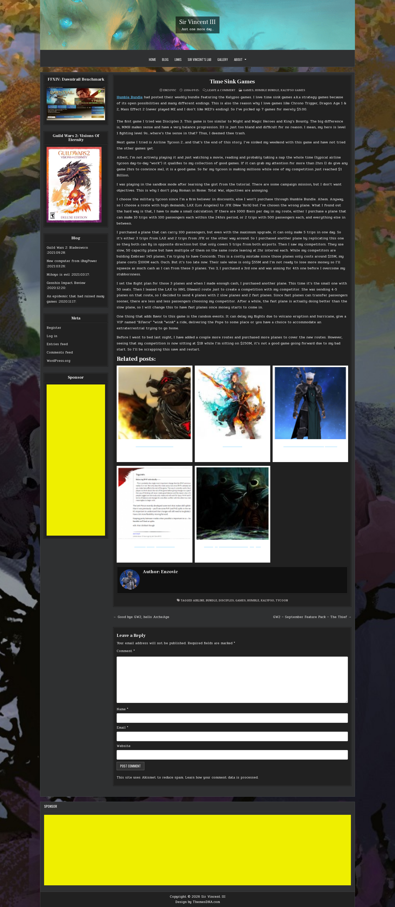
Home (152, 59)
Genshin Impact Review (66, 282)
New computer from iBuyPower (72, 261)
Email (122, 727)
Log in (52, 336)
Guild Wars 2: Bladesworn (67, 247)
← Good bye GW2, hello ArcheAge (141, 617)
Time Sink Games (232, 81)
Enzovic (169, 90)
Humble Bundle (267, 90)
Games (248, 90)
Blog (165, 59)
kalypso (267, 600)
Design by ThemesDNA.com (197, 901)
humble (253, 600)
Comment (126, 651)
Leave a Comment (221, 90)
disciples (226, 600)
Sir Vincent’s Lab (199, 59)
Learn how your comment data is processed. (221, 777)
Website (123, 746)
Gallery (222, 59)
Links (178, 59)
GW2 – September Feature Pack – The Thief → (312, 617)
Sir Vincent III (197, 22)
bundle (211, 600)
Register (54, 327)
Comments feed (60, 352)
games (240, 600)
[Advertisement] (76, 460)
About (238, 59)
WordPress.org (58, 360)
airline (198, 600)
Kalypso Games (293, 90)
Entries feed (57, 344)
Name (122, 709)
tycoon (282, 600)
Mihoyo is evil (58, 274)
